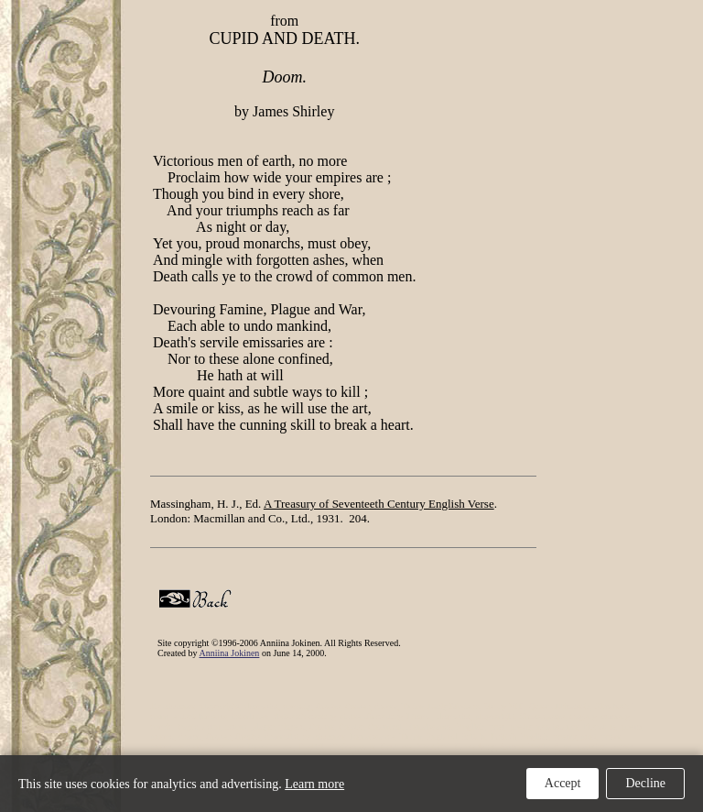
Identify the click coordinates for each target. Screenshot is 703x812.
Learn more (314, 784)
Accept (563, 783)
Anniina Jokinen (230, 653)
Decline (645, 783)
